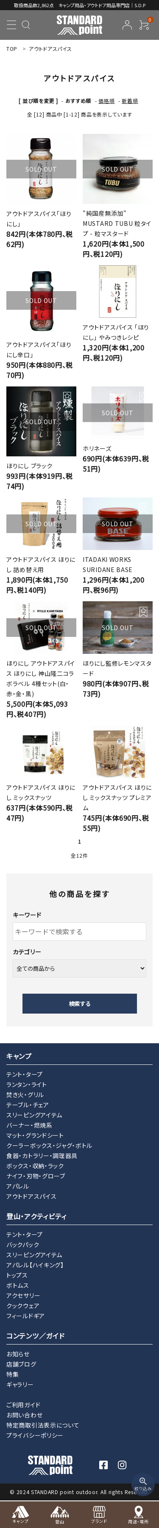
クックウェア (22, 1305)
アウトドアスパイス (31, 1196)
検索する (80, 1004)
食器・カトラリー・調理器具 (42, 1155)
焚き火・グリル (25, 1094)
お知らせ (18, 1354)
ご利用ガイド (23, 1404)
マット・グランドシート (35, 1135)
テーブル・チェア (27, 1104)
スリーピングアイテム (34, 1115)
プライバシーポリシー (35, 1435)
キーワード (27, 915)
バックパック (22, 1244)
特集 (12, 1374)
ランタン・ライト (26, 1084)
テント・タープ (24, 1074)
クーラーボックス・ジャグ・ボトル (49, 1145)
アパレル (17, 1186)
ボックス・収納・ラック (35, 1165)
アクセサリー (23, 1295)
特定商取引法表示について (42, 1425)
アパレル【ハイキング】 (35, 1265)
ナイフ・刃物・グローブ (35, 1176)
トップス (17, 1275)
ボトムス (17, 1285)
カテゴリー (27, 951)
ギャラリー (20, 1384)
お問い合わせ (24, 1415)
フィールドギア (25, 1315)
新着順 (130, 100)
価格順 (106, 100)
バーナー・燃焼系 (29, 1125)
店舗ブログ (21, 1364)
